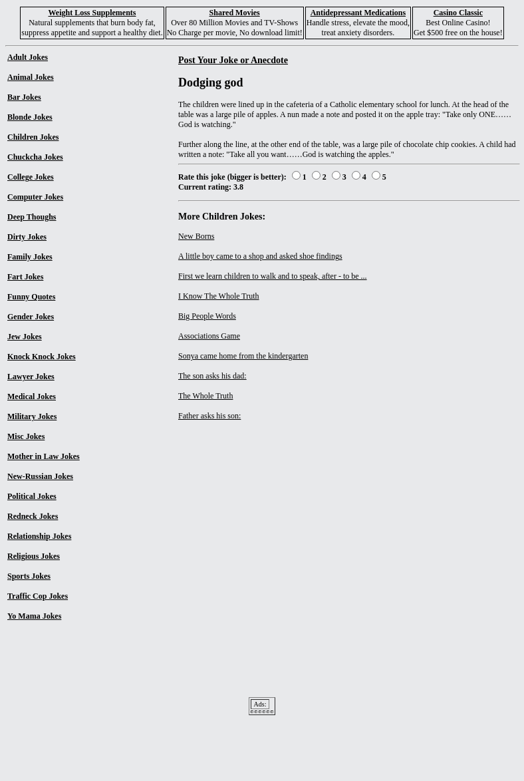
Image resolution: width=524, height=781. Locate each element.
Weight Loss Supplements (92, 12)
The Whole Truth (205, 395)
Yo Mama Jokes (34, 616)
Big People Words (207, 316)
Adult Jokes (27, 57)
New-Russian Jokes (40, 476)
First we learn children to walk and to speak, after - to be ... (272, 276)
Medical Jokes (31, 396)
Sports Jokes (29, 576)
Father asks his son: (209, 415)
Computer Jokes (35, 197)
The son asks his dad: (212, 376)
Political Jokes (32, 496)
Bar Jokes (24, 97)
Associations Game (209, 336)
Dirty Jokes (27, 236)
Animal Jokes (30, 77)
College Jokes (30, 177)
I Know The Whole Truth (218, 296)
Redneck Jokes (32, 516)
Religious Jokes (33, 556)
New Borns (196, 236)
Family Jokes (30, 256)
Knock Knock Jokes (41, 356)
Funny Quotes (31, 296)
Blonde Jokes (30, 117)
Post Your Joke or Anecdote (233, 60)
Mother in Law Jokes (43, 456)
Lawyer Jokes (31, 376)
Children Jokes (33, 137)
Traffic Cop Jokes (37, 596)
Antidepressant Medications (358, 12)
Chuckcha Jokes (35, 157)
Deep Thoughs (31, 217)
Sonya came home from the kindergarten (243, 356)
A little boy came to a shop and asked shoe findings (260, 256)
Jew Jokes (24, 336)
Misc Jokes (26, 436)
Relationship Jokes (39, 536)
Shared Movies (234, 12)
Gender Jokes (30, 316)
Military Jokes (32, 416)
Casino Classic (458, 12)
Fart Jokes (25, 276)
